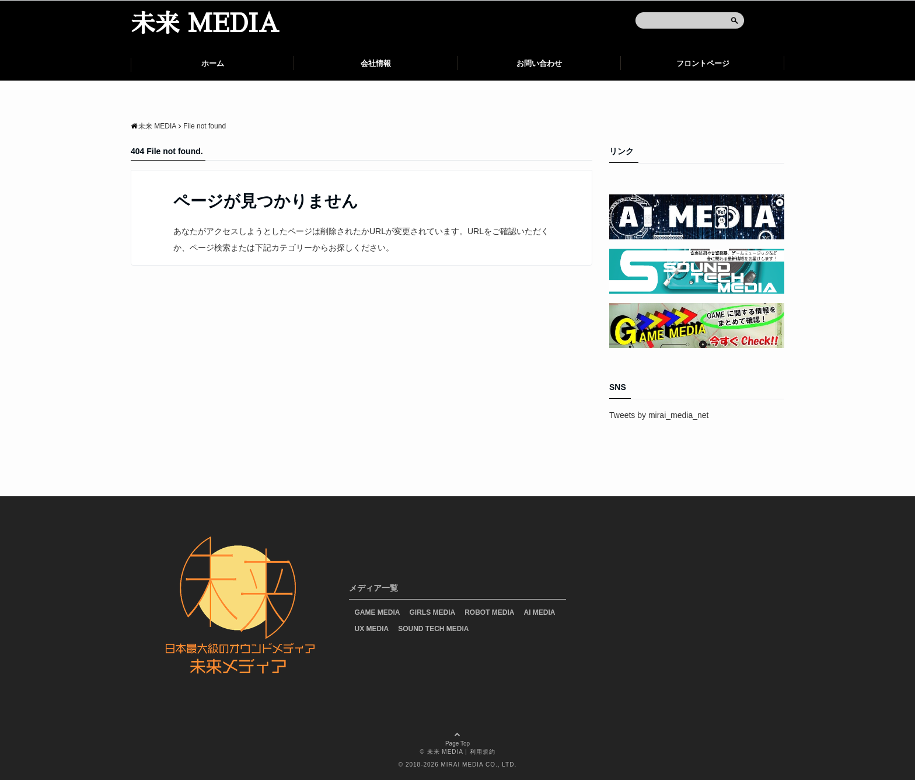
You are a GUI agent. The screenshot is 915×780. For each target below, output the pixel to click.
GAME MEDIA (377, 612)
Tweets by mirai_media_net (658, 415)
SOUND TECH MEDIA (433, 629)
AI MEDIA (540, 612)
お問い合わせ (539, 63)
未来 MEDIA (205, 24)
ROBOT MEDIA (489, 612)
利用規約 (482, 751)
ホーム (212, 63)
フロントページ (702, 63)
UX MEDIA (372, 629)
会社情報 (376, 63)
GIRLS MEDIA (433, 612)
